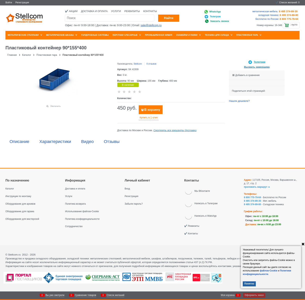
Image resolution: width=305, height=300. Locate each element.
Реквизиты (132, 11)
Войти (8, 2)
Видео (87, 142)
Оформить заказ (254, 295)
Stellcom (138, 64)
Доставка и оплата (94, 11)
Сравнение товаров (85, 295)
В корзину (152, 110)
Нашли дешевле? (239, 100)
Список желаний (115, 295)
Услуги (116, 11)
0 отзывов (151, 64)
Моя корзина (228, 295)
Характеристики (55, 142)
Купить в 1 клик (149, 117)
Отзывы (112, 142)
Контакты (150, 11)
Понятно (249, 283)
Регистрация (22, 2)
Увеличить (55, 106)
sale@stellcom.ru (151, 25)
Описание (19, 142)
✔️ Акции (71, 11)
